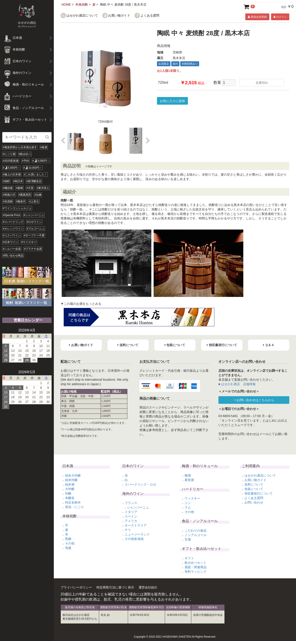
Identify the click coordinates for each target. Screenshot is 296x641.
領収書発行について (258, 493)
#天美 (29, 188)
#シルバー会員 (12, 248)
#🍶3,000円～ (41, 160)
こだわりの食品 (196, 530)
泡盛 (68, 548)
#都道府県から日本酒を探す (20, 147)
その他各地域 (134, 539)
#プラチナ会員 (33, 248)
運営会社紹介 (148, 587)
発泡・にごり (74, 507)
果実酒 (189, 480)
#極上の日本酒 (12, 174)
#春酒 (43, 147)
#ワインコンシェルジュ (17, 208)
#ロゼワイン (34, 221)
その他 (69, 543)
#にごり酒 (9, 154)
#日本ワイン (10, 242)
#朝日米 (18, 181)
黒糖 (68, 539)
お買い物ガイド (119, 15)
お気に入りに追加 (172, 101)
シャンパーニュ (138, 507)
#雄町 (6, 181)
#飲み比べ (25, 154)
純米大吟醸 (73, 475)
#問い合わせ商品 (13, 255)
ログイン (280, 16)
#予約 (25, 160)
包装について (253, 489)
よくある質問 (149, 15)
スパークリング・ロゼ (140, 484)
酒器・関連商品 (196, 567)
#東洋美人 (43, 188)
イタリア (131, 512)
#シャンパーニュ (34, 215)
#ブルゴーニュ (36, 228)
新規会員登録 (257, 16)
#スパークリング (13, 221)
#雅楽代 (21, 201)
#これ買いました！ (35, 174)
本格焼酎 (81, 4)
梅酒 (188, 475)
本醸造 (69, 498)
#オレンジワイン (13, 228)
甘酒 (188, 539)
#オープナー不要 (34, 235)
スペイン (131, 516)
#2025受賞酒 (10, 160)
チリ (128, 530)
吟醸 (68, 493)
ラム (188, 507)
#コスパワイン (12, 235)
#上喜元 (34, 201)
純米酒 (69, 484)
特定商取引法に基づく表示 (115, 587)
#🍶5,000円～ (11, 167)
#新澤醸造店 (33, 181)
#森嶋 (19, 188)
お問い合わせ (253, 502)
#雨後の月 (9, 194)
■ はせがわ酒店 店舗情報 (237, 384)
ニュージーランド (137, 534)
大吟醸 (69, 489)
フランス (131, 503)
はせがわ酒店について (82, 15)
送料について (253, 484)
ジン (188, 503)
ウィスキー (192, 498)
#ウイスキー (29, 242)
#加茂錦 (8, 201)
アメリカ (131, 521)
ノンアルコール (196, 535)
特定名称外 (73, 502)
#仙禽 (38, 194)
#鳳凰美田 (25, 194)
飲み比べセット (196, 562)
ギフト (189, 558)
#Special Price (11, 215)
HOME (66, 4)
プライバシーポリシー (76, 587)
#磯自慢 (8, 188)
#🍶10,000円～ (33, 167)
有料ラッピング (196, 571)
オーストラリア (136, 525)
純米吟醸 (71, 480)
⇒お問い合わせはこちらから (253, 400)
